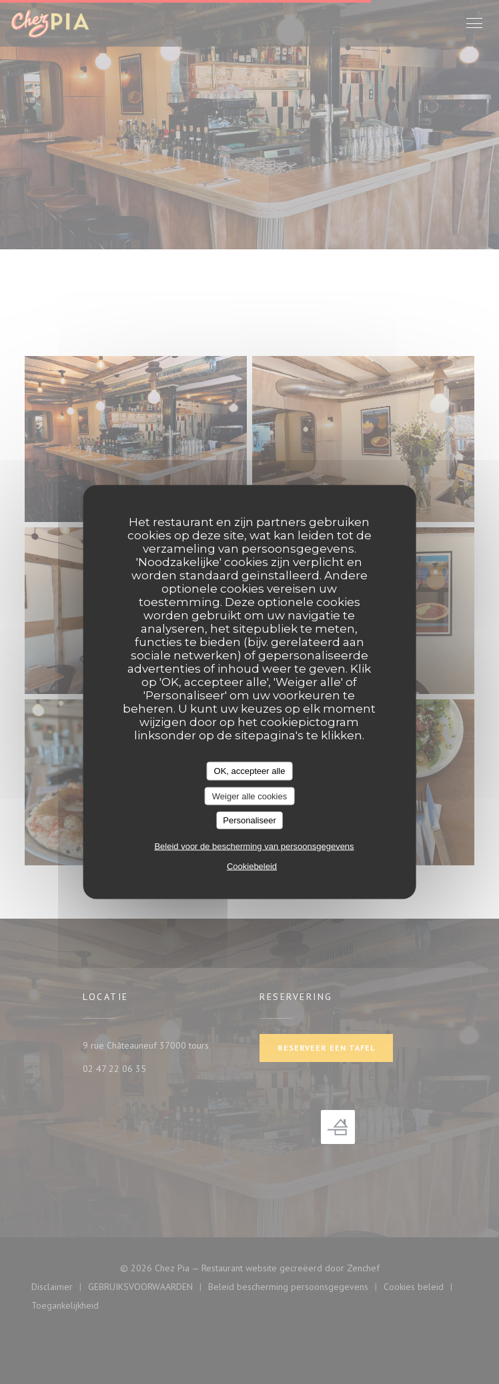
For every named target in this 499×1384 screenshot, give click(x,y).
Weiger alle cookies (249, 796)
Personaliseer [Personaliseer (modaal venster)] (249, 820)
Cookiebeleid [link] (252, 866)
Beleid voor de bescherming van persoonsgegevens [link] (254, 846)
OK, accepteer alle (250, 771)
